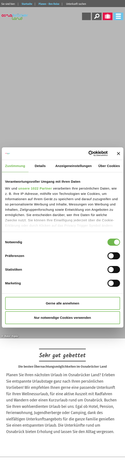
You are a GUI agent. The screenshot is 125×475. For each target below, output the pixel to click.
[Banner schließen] (118, 153)
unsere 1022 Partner (35, 188)
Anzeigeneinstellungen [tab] (73, 166)
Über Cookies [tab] (109, 166)
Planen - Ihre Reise (49, 4)
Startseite (27, 4)
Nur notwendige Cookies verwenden (62, 317)
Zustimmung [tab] (15, 166)
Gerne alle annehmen (62, 303)
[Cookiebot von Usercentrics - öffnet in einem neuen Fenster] (88, 153)
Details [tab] (40, 166)
